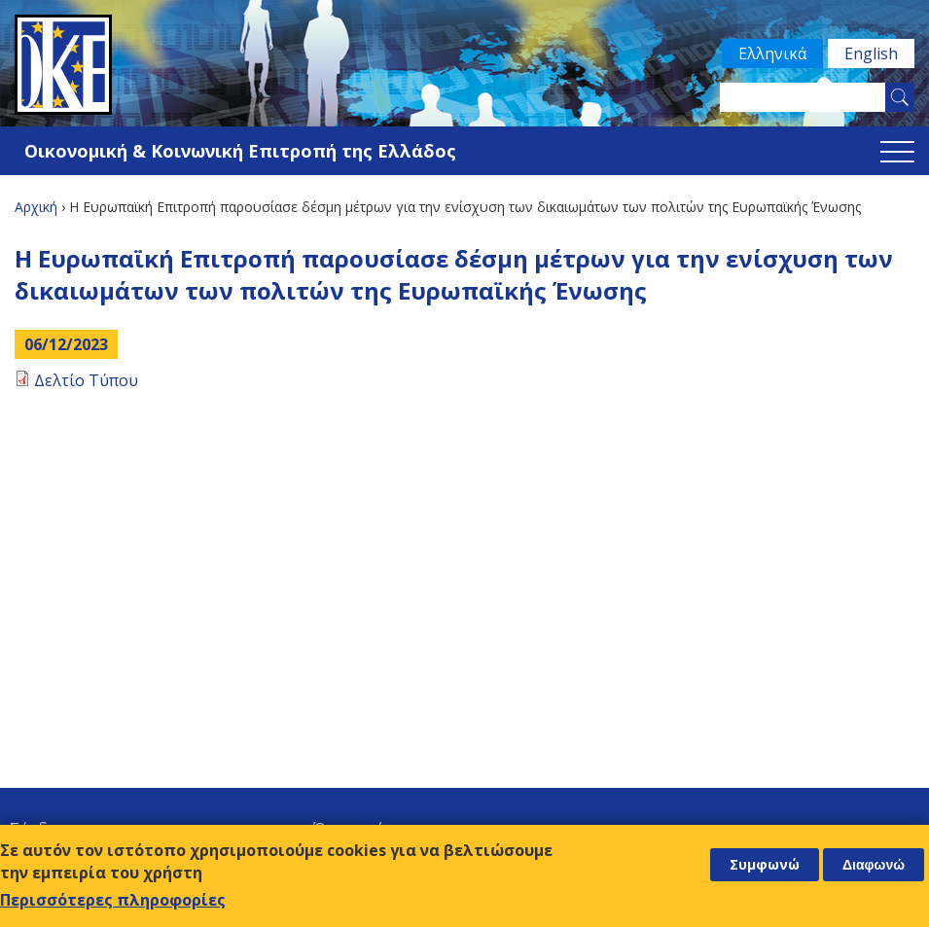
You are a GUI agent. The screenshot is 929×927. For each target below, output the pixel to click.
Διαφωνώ (873, 865)
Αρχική (36, 206)
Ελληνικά (772, 53)
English (871, 53)
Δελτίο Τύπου (86, 380)
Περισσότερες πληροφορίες (113, 899)
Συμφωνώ (765, 864)
